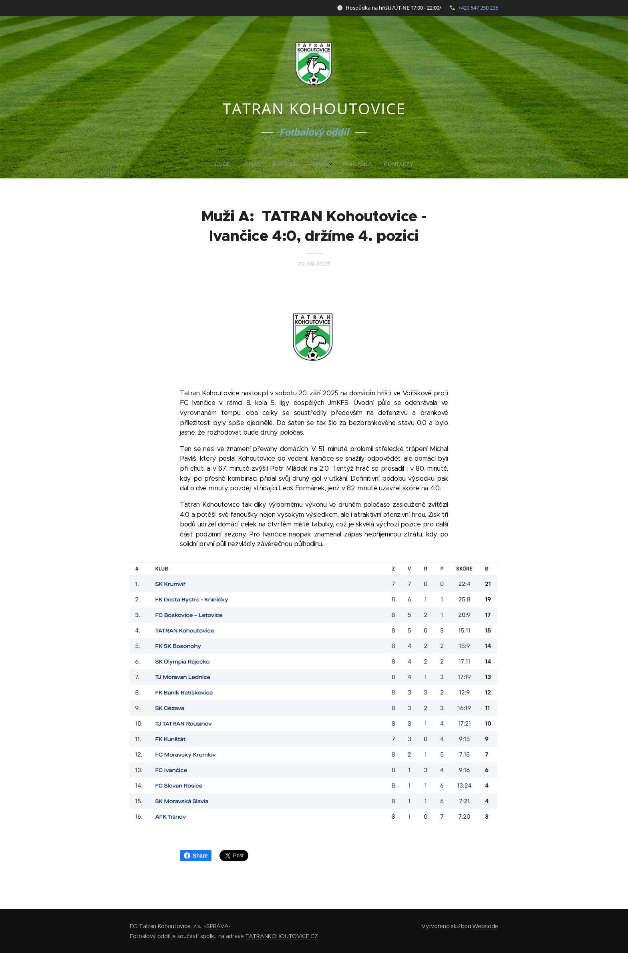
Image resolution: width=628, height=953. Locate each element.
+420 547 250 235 (478, 7)
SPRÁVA (217, 926)
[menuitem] (283, 164)
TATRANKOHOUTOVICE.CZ (281, 936)
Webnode (485, 926)
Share (195, 855)
